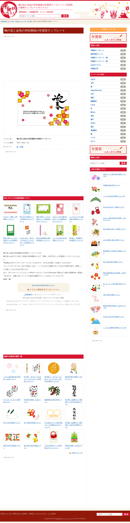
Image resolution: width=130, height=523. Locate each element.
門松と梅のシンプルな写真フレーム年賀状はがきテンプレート (43, 219)
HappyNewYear (108, 90)
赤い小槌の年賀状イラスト (32, 423)
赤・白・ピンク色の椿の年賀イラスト (114, 285)
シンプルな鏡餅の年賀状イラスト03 (114, 327)
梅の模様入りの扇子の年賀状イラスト (114, 252)
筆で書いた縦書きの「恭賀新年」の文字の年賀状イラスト (73, 425)
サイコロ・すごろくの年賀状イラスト (11, 401)
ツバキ (108, 138)
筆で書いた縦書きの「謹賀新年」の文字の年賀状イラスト (73, 402)
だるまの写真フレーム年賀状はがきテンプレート (53, 447)
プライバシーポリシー (41, 513)
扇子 (108, 119)
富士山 (108, 112)
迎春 (30, 21)
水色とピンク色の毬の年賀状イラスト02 (114, 175)
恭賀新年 (108, 130)
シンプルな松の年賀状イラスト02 (114, 196)
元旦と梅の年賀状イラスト (111, 295)
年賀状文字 (108, 69)
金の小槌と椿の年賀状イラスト (32, 447)
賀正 (108, 127)
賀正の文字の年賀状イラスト (11, 447)
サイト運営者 (52, 513)
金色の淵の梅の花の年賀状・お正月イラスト (114, 274)
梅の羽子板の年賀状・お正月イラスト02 (114, 306)
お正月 (108, 79)
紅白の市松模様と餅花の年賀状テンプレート (43, 239)
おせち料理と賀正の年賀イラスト (114, 240)
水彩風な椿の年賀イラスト (111, 185)
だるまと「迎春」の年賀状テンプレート (10, 218)
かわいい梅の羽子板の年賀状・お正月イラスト (114, 219)
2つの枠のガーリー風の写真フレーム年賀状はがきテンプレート (53, 425)
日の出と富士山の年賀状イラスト (114, 317)
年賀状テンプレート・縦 (108, 58)
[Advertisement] (20, 58)
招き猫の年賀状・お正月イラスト (32, 401)
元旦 (108, 94)
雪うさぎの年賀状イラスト (11, 423)
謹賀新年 (108, 101)
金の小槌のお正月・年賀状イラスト (114, 229)
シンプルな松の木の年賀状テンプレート (60, 239)
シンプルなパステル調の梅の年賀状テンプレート (76, 219)
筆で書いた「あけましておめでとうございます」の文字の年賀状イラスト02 (53, 379)
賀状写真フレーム (108, 54)
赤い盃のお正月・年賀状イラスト (114, 207)
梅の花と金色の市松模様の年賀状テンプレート (43, 285)
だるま (108, 105)
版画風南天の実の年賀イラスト (53, 401)
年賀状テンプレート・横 (108, 61)
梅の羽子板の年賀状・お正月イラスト (73, 378)
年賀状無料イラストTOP (7, 21)
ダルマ (108, 141)
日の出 (108, 123)
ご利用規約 (28, 294)
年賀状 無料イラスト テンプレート (64, 518)
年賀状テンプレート (108, 50)
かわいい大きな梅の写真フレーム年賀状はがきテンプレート (60, 219)
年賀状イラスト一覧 (20, 21)
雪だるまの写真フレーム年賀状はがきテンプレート (27, 219)
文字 (108, 83)
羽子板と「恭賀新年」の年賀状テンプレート (76, 239)
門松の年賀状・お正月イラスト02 (73, 447)
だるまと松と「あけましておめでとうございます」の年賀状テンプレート (27, 241)
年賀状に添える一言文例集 (19, 513)
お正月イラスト (108, 65)
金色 (108, 116)
